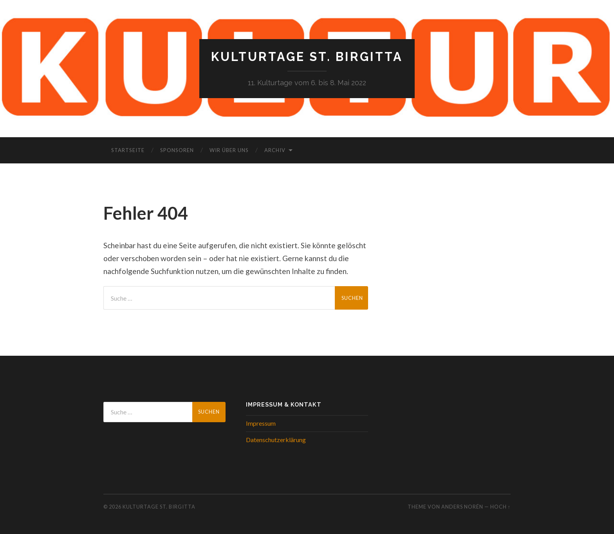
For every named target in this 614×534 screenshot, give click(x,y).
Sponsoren (177, 150)
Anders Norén (462, 507)
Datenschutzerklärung (276, 439)
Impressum (261, 423)
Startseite (127, 150)
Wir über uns (229, 150)
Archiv (274, 150)
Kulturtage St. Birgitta (307, 57)
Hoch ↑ (500, 507)
